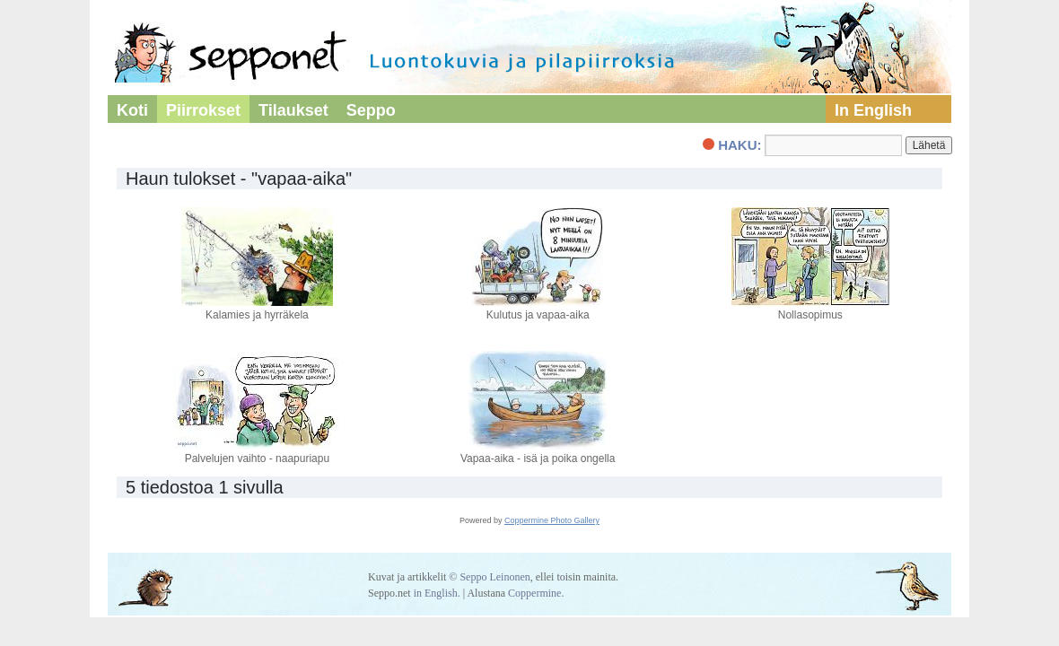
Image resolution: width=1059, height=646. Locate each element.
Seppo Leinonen (494, 577)
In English (873, 110)
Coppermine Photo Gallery (552, 520)
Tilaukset (293, 110)
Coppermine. (536, 593)
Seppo (371, 110)
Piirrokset (203, 110)
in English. (437, 593)
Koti (132, 110)
